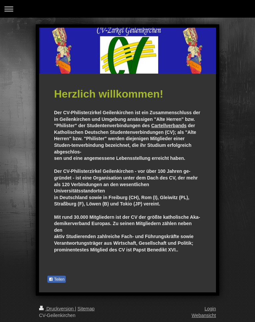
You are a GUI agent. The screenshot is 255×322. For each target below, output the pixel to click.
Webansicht (204, 315)
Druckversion (57, 308)
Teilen (56, 279)
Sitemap (85, 308)
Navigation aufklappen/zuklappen (127, 9)
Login (210, 308)
